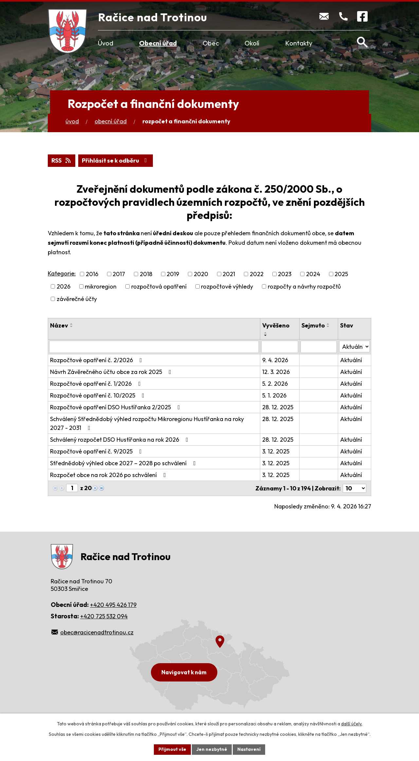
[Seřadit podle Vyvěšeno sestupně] (265, 335)
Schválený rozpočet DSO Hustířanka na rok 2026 (120, 439)
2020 (201, 274)
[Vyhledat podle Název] (154, 347)
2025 (341, 274)
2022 (257, 274)
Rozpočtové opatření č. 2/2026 (97, 360)
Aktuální (351, 360)
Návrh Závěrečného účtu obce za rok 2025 (112, 372)
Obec (211, 43)
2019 (173, 274)
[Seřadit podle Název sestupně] (71, 326)
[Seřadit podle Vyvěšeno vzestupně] (265, 332)
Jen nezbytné (211, 749)
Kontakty (298, 43)
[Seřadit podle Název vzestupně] (71, 324)
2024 (313, 274)
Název (59, 325)
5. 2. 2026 (275, 383)
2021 (229, 274)
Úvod (105, 43)
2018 (146, 274)
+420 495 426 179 (113, 605)
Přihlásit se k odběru (116, 160)
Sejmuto (313, 325)
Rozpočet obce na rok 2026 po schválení (109, 475)
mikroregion (101, 286)
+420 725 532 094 (104, 616)
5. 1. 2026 (274, 395)
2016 (92, 274)
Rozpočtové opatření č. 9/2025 (97, 451)
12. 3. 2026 (276, 372)
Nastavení (249, 749)
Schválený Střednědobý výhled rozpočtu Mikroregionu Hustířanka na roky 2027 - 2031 (147, 423)
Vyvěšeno (275, 325)
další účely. (351, 724)
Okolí (252, 43)
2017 (119, 274)
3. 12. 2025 (275, 451)
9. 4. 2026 (275, 360)
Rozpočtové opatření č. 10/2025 (98, 395)
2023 (284, 274)
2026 (63, 286)
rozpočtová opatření (159, 286)
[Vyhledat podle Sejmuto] (319, 347)
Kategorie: (62, 273)
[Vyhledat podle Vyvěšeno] (279, 347)
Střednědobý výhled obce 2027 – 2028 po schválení (124, 463)
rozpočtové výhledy (227, 286)
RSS (61, 160)
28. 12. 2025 (277, 407)
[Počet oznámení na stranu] (354, 488)
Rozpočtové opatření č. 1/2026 (96, 383)
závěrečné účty (77, 299)
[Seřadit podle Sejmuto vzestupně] (328, 324)
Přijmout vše (172, 749)
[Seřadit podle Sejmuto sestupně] (328, 326)
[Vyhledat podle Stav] (354, 346)
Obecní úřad (158, 43)
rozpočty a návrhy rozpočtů (304, 286)
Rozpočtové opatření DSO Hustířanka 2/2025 (116, 407)
